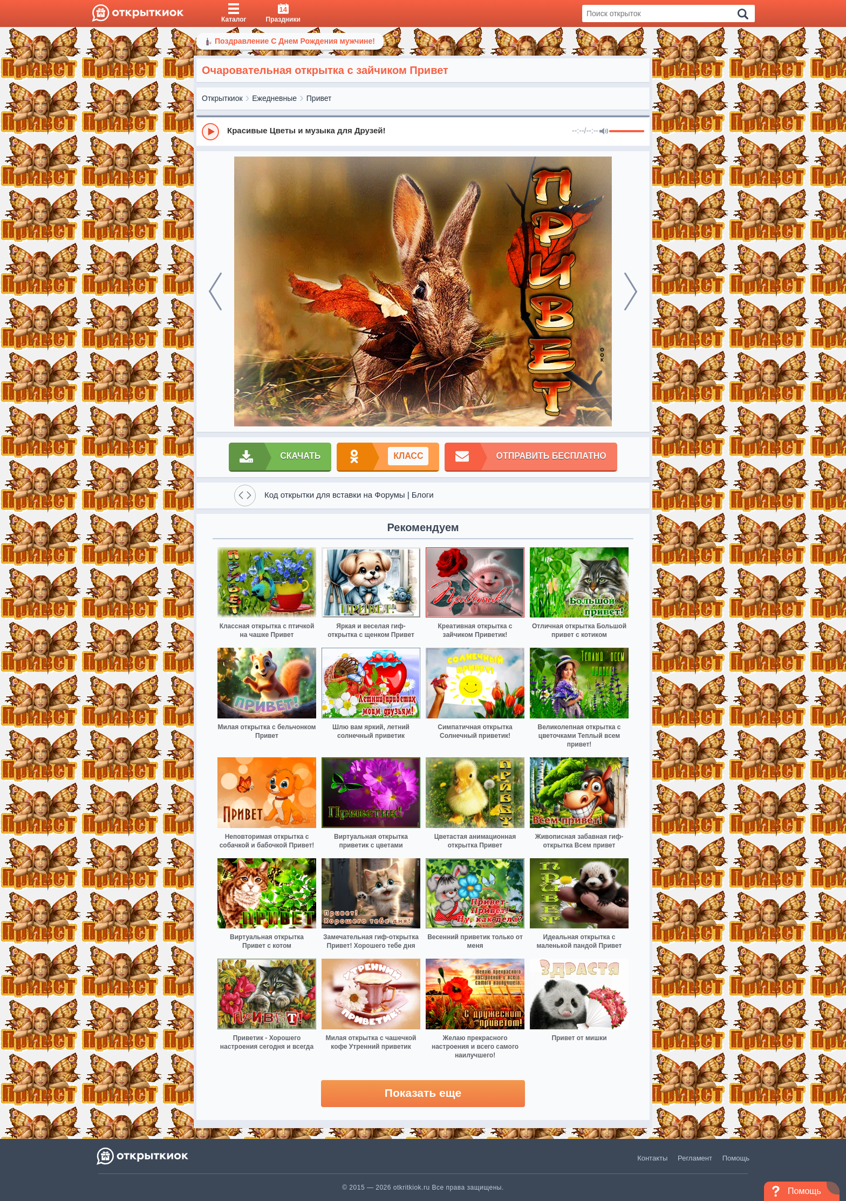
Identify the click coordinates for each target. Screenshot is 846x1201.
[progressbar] (626, 131)
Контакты (652, 1158)
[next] (631, 291)
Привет (319, 98)
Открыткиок (222, 98)
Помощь (735, 1158)
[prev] (215, 291)
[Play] (210, 131)
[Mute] (603, 131)
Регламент (695, 1158)
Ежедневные (274, 98)
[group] (423, 131)
